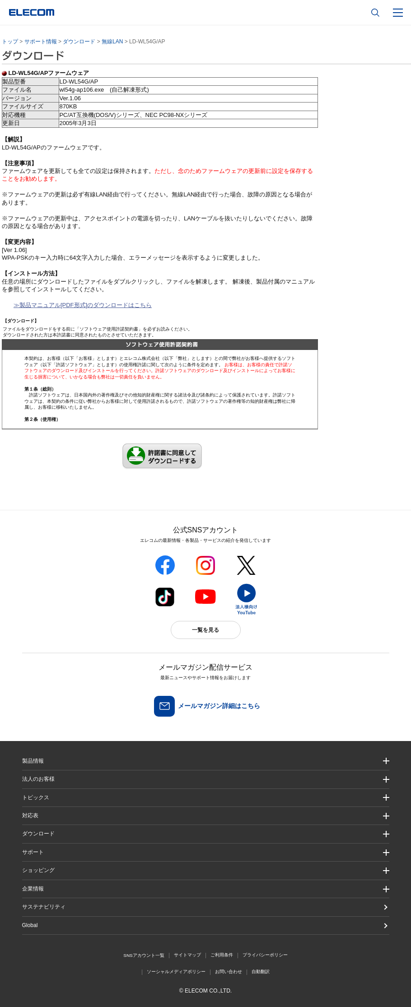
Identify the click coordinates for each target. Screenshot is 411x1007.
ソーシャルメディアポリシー (176, 971)
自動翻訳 (261, 971)
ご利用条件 (221, 954)
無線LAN (112, 41)
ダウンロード (79, 41)
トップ (10, 41)
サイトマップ (187, 954)
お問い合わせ (228, 971)
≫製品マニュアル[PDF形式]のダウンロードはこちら (83, 305)
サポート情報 (40, 41)
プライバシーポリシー (265, 954)
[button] (205, 798)
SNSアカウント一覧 (143, 955)
